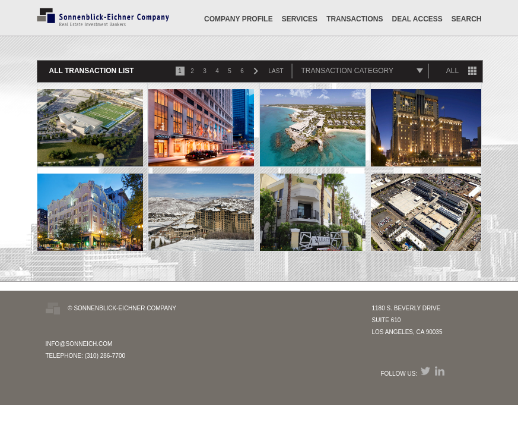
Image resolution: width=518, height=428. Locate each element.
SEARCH (467, 19)
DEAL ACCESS (417, 19)
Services (299, 19)
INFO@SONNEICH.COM (79, 344)
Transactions (354, 19)
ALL (452, 71)
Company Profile (238, 19)
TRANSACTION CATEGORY (347, 71)
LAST (276, 71)
